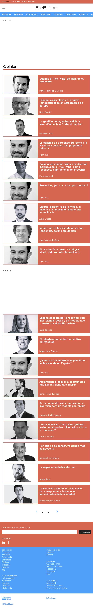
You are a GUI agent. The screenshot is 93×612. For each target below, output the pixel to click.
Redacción (51, 569)
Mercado (18, 14)
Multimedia (7, 588)
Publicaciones (8, 578)
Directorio (6, 586)
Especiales (6, 581)
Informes (50, 552)
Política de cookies (54, 586)
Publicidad (51, 572)
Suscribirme (85, 532)
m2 (3, 570)
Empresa (6, 14)
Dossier (49, 555)
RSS (48, 574)
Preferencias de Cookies (57, 588)
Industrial (70, 14)
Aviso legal (51, 583)
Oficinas (58, 14)
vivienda (31, 2)
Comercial (45, 14)
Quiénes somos (53, 564)
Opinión (5, 583)
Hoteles (83, 14)
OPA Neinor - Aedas (19, 2)
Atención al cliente (54, 567)
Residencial (32, 14)
